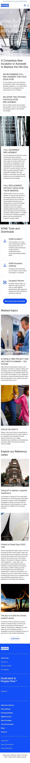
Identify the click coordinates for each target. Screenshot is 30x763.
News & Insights (6, 720)
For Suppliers (5, 669)
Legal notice (4, 740)
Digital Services (6, 716)
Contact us (4, 662)
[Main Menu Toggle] (28, 5)
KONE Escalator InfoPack (15, 264)
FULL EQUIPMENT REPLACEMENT (11, 151)
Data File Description (7, 744)
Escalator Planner (16, 281)
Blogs (3, 728)
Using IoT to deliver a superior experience (14, 491)
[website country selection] (24, 5)
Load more (15, 638)
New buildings (5, 709)
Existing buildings (7, 713)
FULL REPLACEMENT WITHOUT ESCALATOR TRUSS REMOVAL (14, 188)
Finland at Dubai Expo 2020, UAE (13, 545)
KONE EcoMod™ (15, 239)
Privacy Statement (6, 748)
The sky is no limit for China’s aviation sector (13, 616)
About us (4, 732)
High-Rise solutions (7, 705)
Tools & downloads (7, 724)
